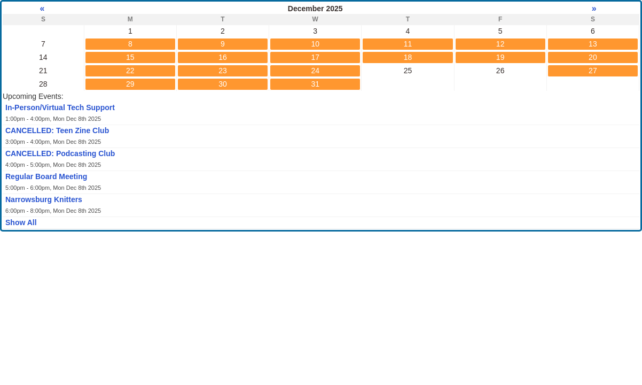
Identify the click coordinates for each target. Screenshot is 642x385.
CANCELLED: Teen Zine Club (57, 130)
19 (500, 57)
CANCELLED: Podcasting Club (60, 153)
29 (130, 84)
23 (222, 70)
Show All (21, 222)
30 (222, 84)
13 (593, 44)
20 (593, 57)
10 (315, 44)
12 (500, 44)
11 (408, 44)
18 (408, 57)
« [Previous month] (43, 8)
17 (315, 57)
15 (130, 57)
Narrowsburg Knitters (43, 199)
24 (315, 70)
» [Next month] (592, 8)
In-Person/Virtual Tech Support (60, 107)
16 (222, 57)
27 (593, 70)
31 (315, 84)
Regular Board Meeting (46, 176)
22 (130, 70)
